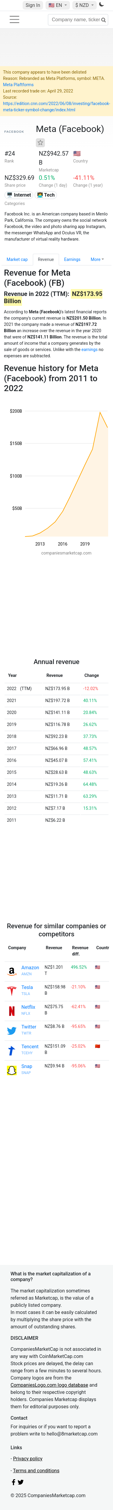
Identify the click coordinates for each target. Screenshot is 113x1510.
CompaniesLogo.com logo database (49, 1385)
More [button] (95, 259)
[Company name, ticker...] (78, 19)
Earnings (72, 259)
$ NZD (82, 5)
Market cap (17, 259)
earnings (89, 349)
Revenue (46, 259)
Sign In (33, 5)
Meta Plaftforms (18, 84)
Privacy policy (27, 1459)
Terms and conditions (36, 1470)
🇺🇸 (56, 5)
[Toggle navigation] (14, 19)
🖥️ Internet (19, 195)
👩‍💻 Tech (46, 195)
